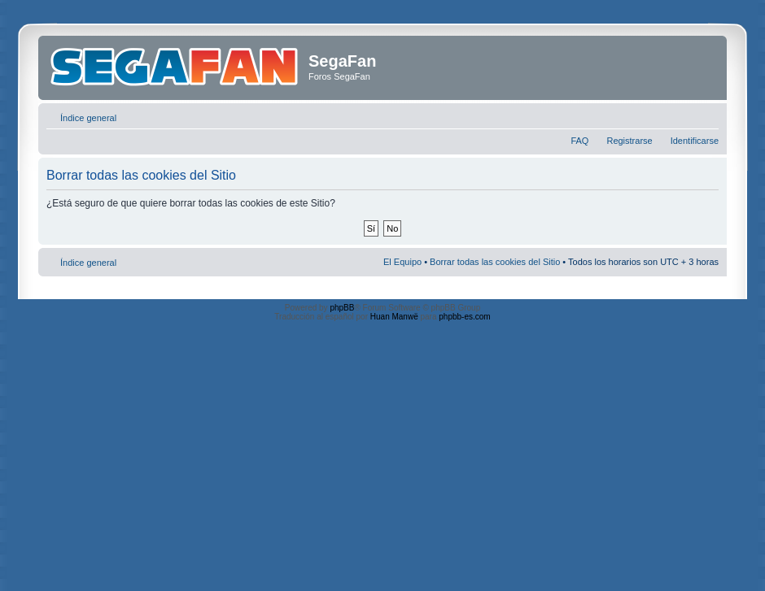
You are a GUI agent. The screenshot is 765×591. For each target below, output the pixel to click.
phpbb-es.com (464, 316)
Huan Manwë (394, 316)
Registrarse (629, 141)
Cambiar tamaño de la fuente (707, 114)
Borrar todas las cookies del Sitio (495, 262)
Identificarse (695, 141)
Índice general (88, 118)
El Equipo (402, 262)
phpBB (342, 307)
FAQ (579, 141)
